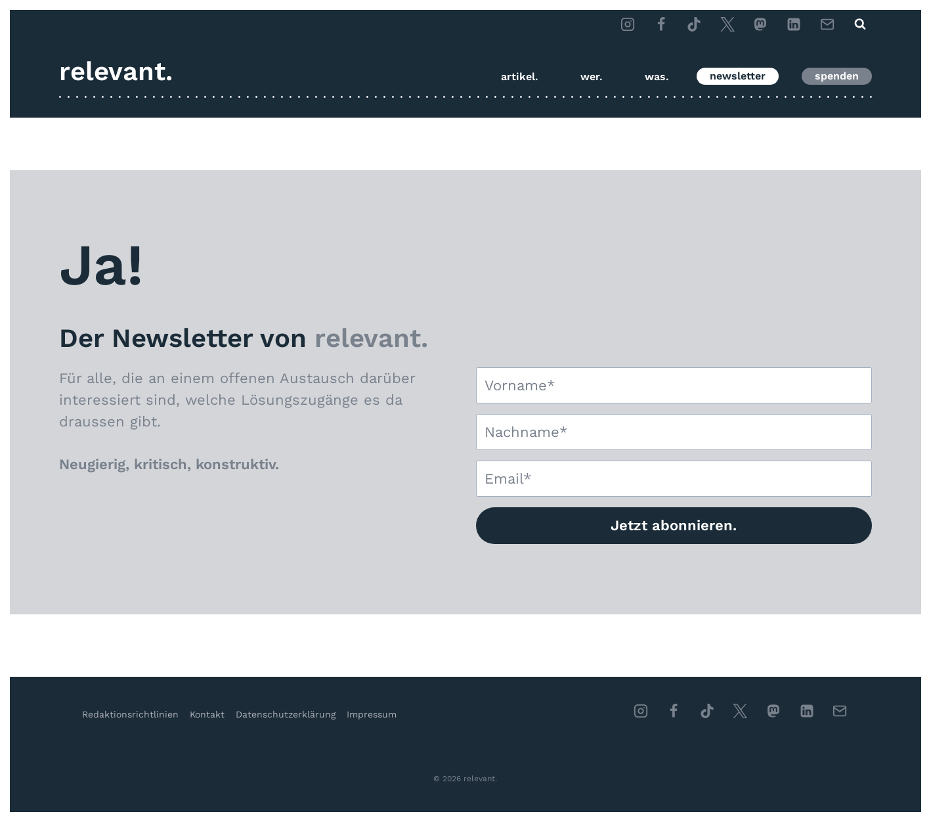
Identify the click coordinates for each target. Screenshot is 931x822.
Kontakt (207, 714)
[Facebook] (661, 24)
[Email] (827, 24)
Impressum (372, 714)
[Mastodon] (760, 24)
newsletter (738, 76)
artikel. (519, 76)
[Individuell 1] (773, 710)
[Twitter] (727, 24)
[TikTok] (694, 24)
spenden (837, 76)
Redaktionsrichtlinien (130, 714)
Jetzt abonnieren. (674, 525)
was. (657, 76)
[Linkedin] (806, 710)
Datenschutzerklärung (286, 714)
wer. (591, 76)
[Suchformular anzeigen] (860, 24)
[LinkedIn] (793, 24)
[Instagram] (627, 24)
